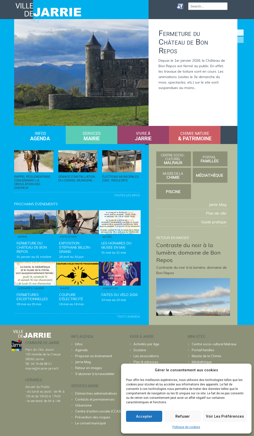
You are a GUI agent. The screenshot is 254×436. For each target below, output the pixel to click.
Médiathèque (209, 175)
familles (209, 159)
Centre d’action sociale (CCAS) (98, 411)
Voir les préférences (225, 416)
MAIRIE (92, 139)
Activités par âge (146, 344)
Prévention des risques (92, 417)
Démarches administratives (96, 393)
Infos (79, 344)
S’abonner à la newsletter (95, 374)
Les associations (146, 356)
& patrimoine (195, 139)
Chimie (173, 176)
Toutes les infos (127, 195)
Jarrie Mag (217, 204)
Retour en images (88, 368)
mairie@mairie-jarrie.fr (42, 368)
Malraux (173, 159)
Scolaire (139, 350)
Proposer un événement (93, 356)
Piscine (173, 191)
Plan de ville (216, 213)
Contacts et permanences (95, 399)
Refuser (182, 416)
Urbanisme (83, 405)
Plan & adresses (146, 362)
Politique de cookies (186, 427)
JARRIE (143, 139)
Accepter (144, 416)
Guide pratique (213, 222)
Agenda (40, 139)
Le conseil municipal (90, 423)
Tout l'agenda (128, 316)
